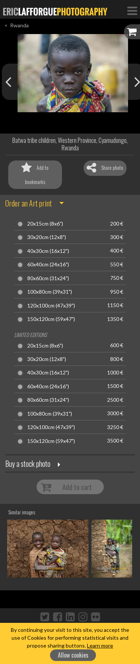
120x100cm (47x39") (51, 306)
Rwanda (19, 25)
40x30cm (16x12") (48, 251)
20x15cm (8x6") (45, 224)
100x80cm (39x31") (49, 292)
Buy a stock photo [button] (27, 463)
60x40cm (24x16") (48, 264)
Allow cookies (73, 655)
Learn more (100, 645)
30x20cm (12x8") (46, 237)
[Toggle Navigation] (132, 10)
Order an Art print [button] (28, 203)
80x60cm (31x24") (48, 278)
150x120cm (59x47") (51, 319)
